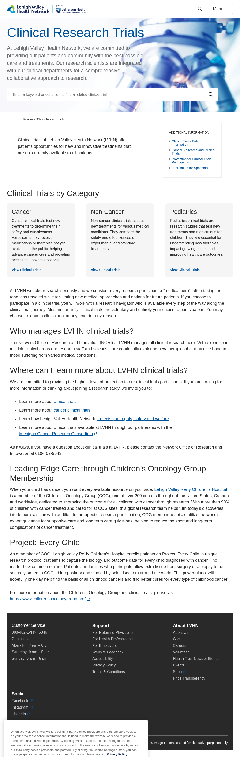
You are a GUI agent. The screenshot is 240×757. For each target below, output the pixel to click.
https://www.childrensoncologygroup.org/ (50, 599)
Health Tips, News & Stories (196, 659)
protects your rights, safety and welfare (132, 419)
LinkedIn (21, 714)
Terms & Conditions (108, 672)
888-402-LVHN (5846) (30, 632)
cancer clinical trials (72, 410)
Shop (179, 672)
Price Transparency (189, 678)
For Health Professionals (112, 639)
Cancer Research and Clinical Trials (193, 152)
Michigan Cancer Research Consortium (58, 434)
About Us (180, 632)
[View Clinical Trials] (41, 240)
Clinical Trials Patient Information (187, 143)
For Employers (104, 646)
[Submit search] (211, 94)
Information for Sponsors (190, 168)
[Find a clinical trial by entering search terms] (105, 94)
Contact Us (21, 639)
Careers (179, 646)
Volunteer (181, 652)
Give (177, 639)
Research (29, 119)
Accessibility (102, 659)
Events (178, 665)
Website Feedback (107, 652)
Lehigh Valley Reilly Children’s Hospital (190, 489)
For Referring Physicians (112, 632)
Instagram (22, 707)
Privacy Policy (104, 665)
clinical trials (65, 401)
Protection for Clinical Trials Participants (192, 160)
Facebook (22, 701)
